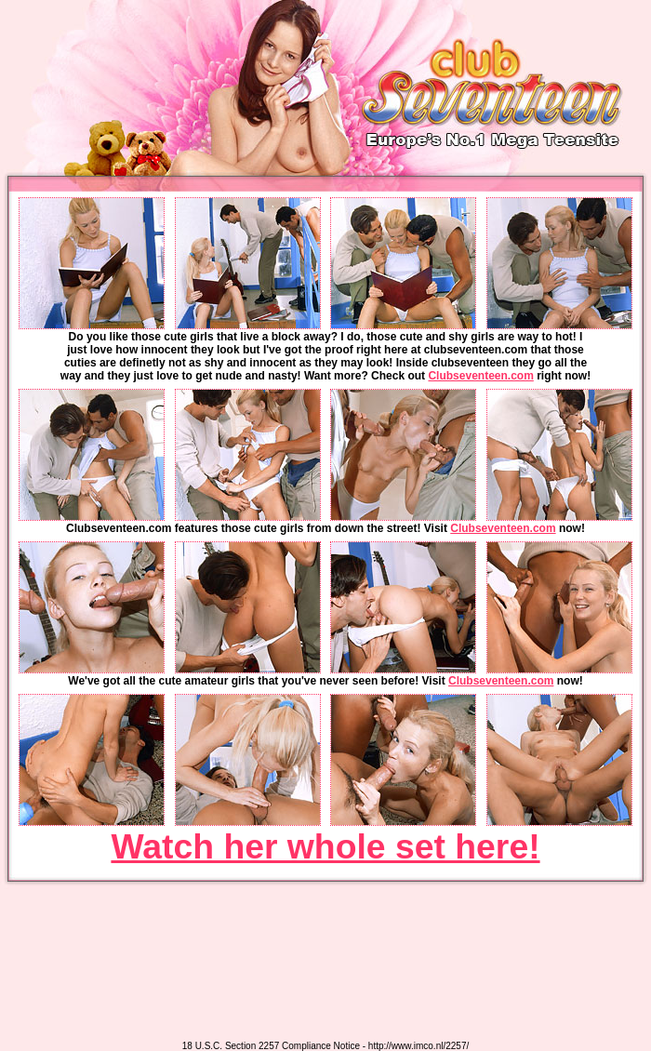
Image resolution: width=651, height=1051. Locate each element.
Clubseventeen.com (480, 375)
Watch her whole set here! (325, 846)
